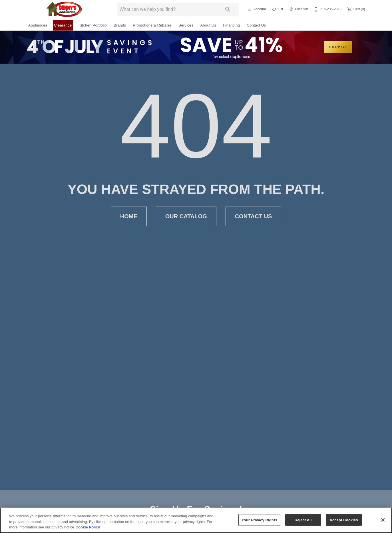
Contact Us (256, 25)
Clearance (63, 25)
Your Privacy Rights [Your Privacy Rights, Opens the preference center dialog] (259, 520)
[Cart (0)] (355, 9)
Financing (231, 25)
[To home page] (64, 9)
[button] (249, 9)
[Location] (298, 9)
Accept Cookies (343, 520)
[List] (276, 9)
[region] (196, 520)
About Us (208, 25)
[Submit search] (228, 9)
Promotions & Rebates (152, 25)
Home (128, 216)
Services (185, 25)
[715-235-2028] (327, 9)
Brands (120, 25)
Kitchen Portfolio (93, 25)
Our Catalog (186, 216)
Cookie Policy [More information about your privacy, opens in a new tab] (88, 527)
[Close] (383, 520)
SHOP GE (338, 47)
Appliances (37, 25)
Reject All (303, 520)
